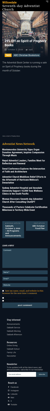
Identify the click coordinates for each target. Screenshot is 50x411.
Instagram (15, 391)
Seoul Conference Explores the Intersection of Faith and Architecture (23, 170)
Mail (12, 398)
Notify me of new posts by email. (16, 301)
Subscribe (42, 374)
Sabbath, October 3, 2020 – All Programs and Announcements (13, 231)
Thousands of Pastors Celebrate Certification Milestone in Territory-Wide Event (24, 208)
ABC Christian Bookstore (26, 55)
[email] (21, 374)
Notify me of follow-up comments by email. (19, 298)
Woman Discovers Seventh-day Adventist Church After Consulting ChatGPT (22, 200)
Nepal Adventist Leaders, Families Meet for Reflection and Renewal (23, 162)
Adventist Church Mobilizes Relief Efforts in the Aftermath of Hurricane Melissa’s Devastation (24, 179)
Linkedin (14, 394)
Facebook (15, 387)
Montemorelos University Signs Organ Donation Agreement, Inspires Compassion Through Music (23, 152)
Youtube (14, 405)
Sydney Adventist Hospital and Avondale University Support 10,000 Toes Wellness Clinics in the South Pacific (22, 190)
